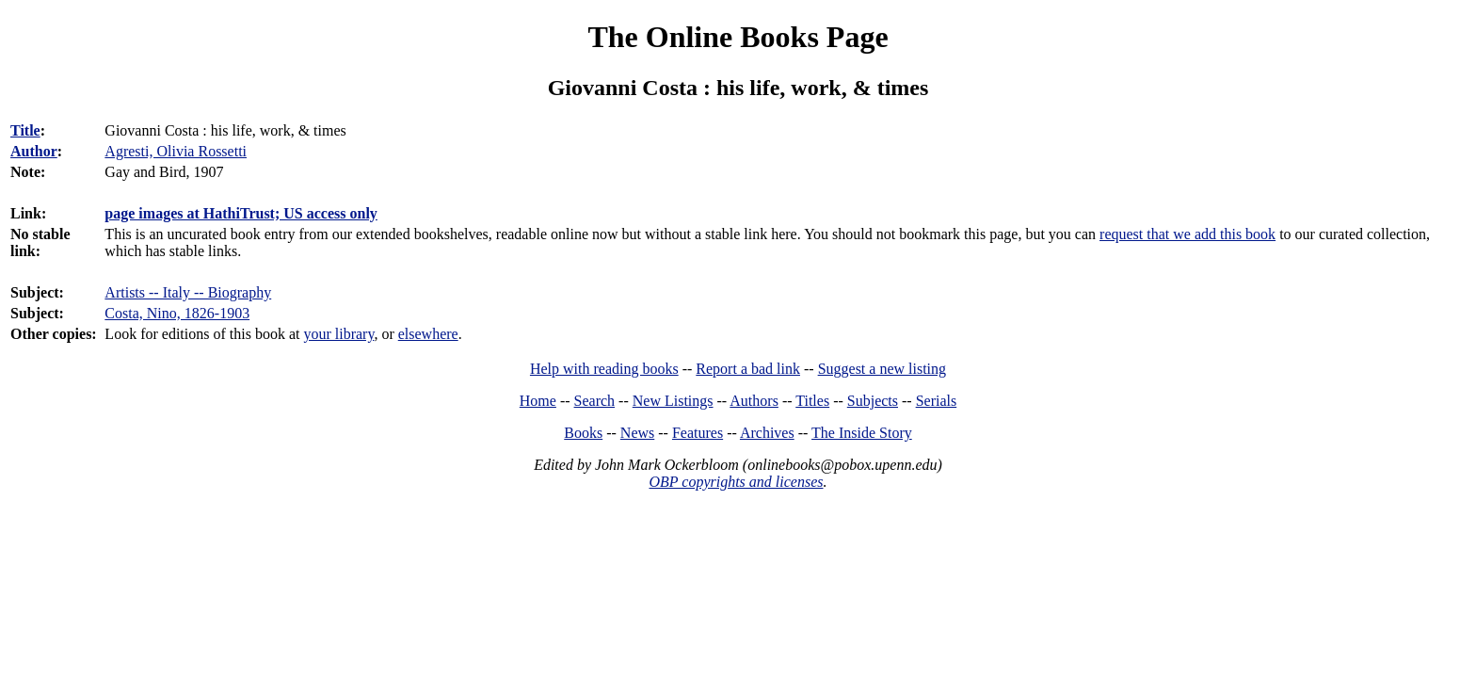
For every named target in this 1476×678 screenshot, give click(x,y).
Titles (812, 401)
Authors (754, 401)
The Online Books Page (737, 37)
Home (538, 401)
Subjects (872, 401)
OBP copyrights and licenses (736, 482)
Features (697, 433)
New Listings (673, 401)
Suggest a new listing (882, 369)
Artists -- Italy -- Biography (187, 292)
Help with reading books (604, 369)
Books (583, 433)
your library (338, 334)
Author (33, 151)
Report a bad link (748, 369)
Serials (936, 401)
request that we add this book (1187, 234)
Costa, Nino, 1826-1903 (176, 313)
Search (595, 401)
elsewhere (428, 334)
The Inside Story (861, 433)
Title (25, 130)
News (637, 433)
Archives (767, 433)
